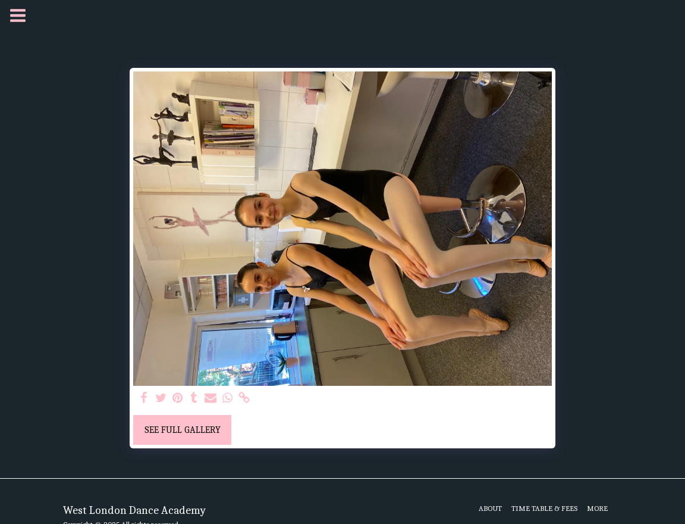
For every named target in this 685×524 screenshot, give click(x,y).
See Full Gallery (182, 430)
